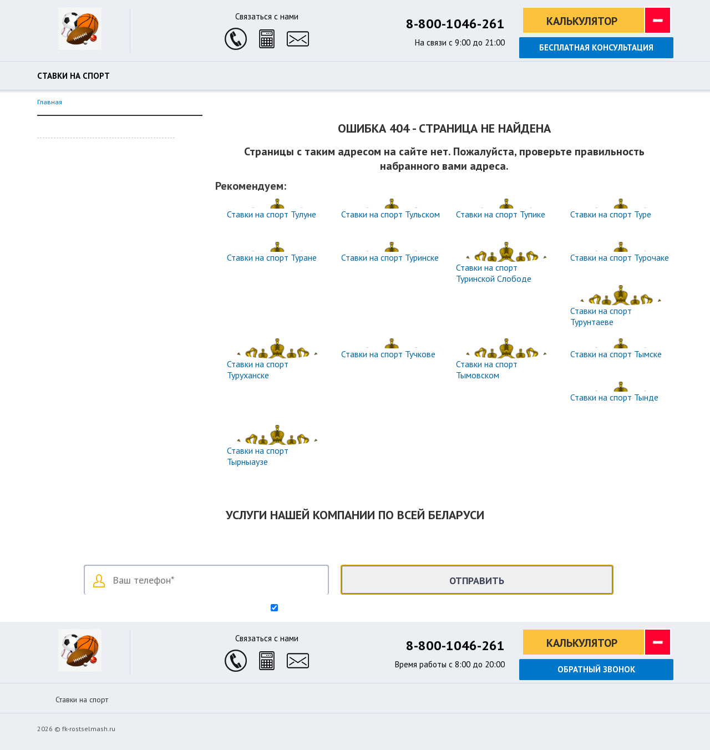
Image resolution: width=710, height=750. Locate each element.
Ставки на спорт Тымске (616, 353)
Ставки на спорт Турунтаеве (601, 316)
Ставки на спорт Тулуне (271, 214)
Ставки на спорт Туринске (390, 257)
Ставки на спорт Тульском (390, 214)
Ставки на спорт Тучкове (388, 353)
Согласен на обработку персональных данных (360, 609)
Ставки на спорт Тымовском (487, 369)
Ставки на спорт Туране (272, 257)
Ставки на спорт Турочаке (619, 257)
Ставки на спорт (73, 76)
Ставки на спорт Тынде (614, 397)
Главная (49, 102)
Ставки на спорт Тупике (500, 214)
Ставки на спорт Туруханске (257, 369)
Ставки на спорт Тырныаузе (257, 456)
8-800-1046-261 (455, 23)
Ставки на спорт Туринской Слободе (493, 273)
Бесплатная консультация (596, 47)
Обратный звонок (596, 669)
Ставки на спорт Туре (610, 214)
